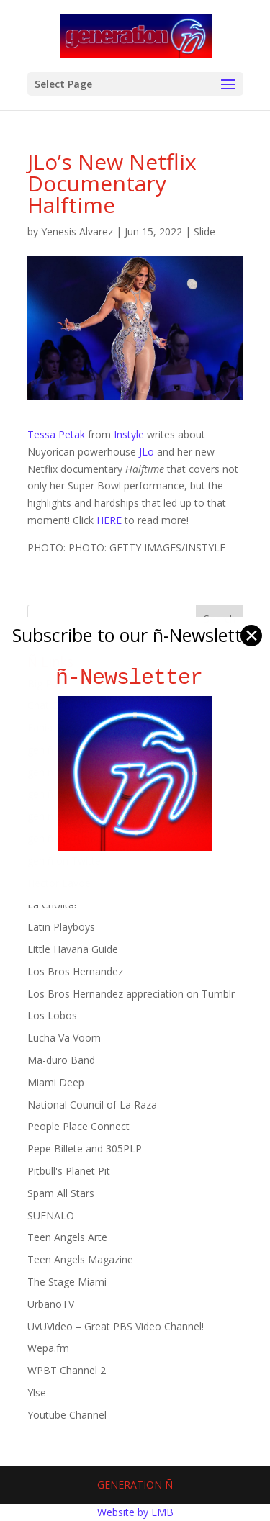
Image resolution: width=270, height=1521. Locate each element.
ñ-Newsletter (135, 677)
